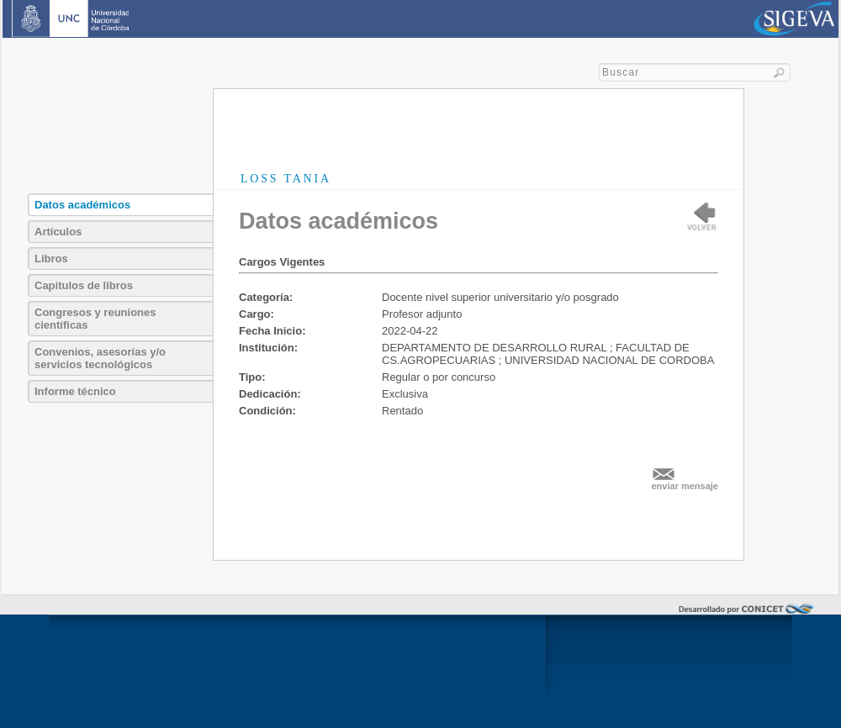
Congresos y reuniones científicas (95, 318)
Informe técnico (75, 391)
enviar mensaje (685, 486)
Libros (51, 258)
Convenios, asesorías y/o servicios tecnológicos (100, 358)
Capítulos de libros (83, 285)
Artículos (58, 231)
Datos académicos (82, 204)
